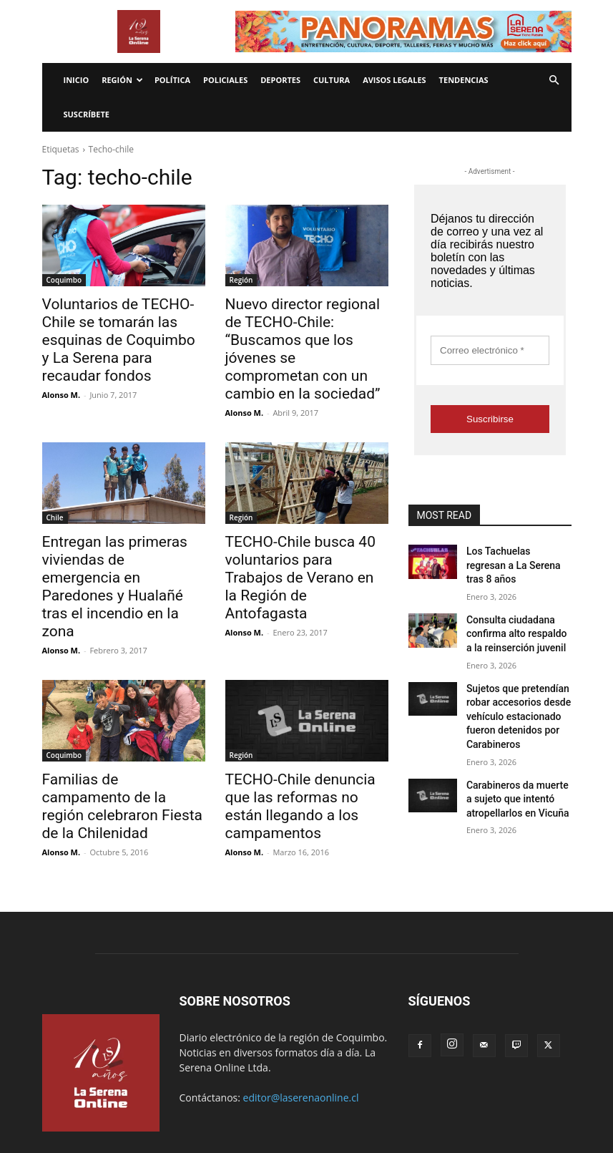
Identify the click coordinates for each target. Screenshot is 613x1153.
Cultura (331, 79)
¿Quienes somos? (469, 1100)
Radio (209, 1100)
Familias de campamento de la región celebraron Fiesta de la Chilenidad (121, 721)
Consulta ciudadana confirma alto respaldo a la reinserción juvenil (517, 613)
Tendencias (464, 79)
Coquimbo (64, 280)
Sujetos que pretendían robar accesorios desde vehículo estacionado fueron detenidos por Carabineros (511, 687)
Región (122, 79)
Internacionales (156, 1100)
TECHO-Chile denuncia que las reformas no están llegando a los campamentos (303, 721)
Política (172, 79)
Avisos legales (394, 79)
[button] (554, 80)
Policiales (225, 79)
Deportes (280, 79)
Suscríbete (86, 114)
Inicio (76, 79)
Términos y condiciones (279, 1100)
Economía (94, 1100)
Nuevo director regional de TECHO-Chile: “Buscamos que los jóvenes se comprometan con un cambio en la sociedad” (305, 335)
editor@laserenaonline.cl (301, 1012)
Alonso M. (61, 368)
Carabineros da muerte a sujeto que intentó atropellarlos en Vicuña (513, 762)
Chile (55, 489)
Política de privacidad (380, 1100)
